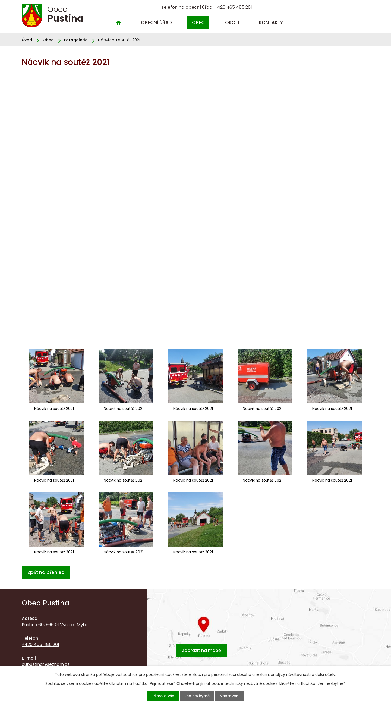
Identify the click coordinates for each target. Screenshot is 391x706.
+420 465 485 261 (233, 7)
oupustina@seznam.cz (46, 664)
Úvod (118, 22)
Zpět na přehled (48, 572)
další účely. (325, 673)
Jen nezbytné (197, 696)
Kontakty (271, 22)
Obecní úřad (156, 22)
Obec (198, 22)
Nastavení (237, 696)
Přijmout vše (156, 696)
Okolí (232, 22)
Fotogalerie (75, 40)
